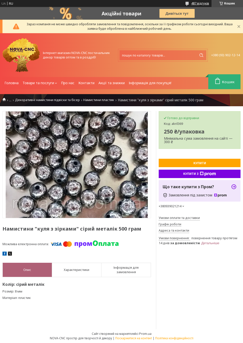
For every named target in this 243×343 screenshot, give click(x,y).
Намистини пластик (98, 100)
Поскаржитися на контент (133, 338)
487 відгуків (200, 3)
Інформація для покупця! (150, 82)
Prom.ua (145, 333)
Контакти (86, 82)
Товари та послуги (38, 82)
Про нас (67, 82)
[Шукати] (201, 55)
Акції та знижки (111, 82)
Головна (11, 82)
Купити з (199, 174)
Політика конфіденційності (174, 338)
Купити (199, 163)
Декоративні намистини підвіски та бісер (47, 100)
